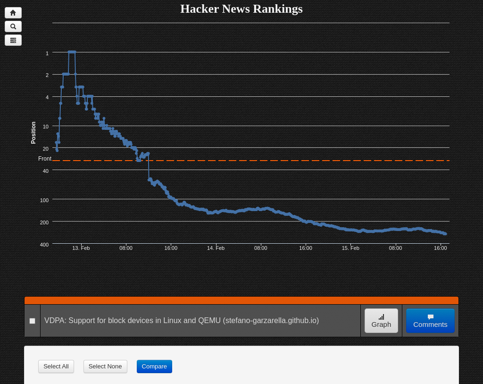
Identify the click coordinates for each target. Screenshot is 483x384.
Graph (381, 321)
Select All (55, 366)
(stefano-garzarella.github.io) (271, 320)
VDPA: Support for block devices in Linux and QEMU (132, 320)
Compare (154, 366)
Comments (430, 321)
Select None (105, 366)
